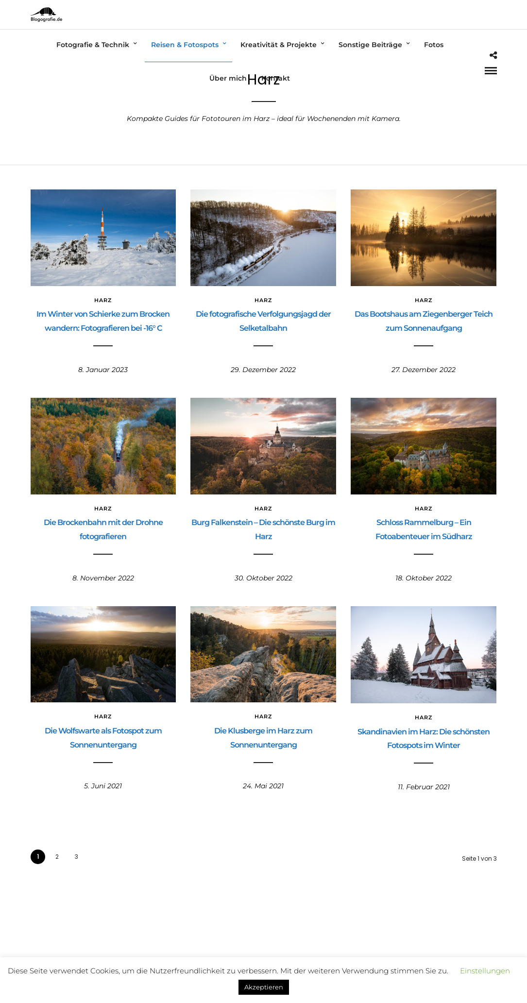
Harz (103, 300)
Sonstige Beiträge (370, 44)
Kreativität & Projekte (278, 44)
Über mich (228, 78)
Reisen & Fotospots (185, 44)
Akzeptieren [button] (263, 987)
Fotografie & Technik (92, 44)
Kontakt (275, 78)
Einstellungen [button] (485, 970)
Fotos (433, 44)
